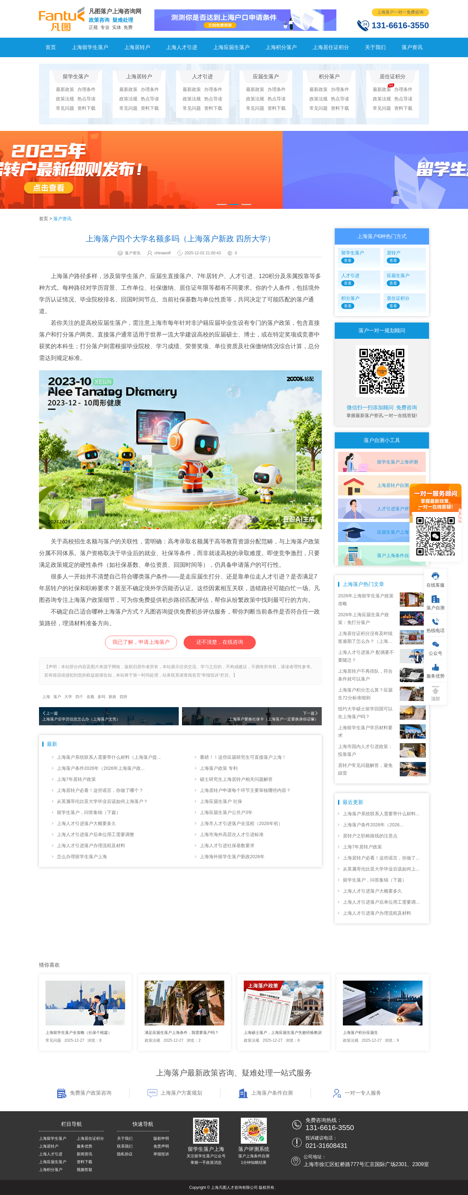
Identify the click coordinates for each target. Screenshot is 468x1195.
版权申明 (161, 1138)
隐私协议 (125, 1154)
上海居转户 (137, 47)
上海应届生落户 (231, 47)
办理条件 (86, 89)
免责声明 (161, 1146)
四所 (123, 696)
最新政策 (65, 89)
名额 (90, 696)
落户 (57, 696)
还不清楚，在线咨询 (219, 642)
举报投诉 (161, 1154)
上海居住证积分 (331, 47)
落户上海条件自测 (395, 555)
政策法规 (65, 98)
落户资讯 (412, 47)
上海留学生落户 (90, 47)
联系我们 (125, 1146)
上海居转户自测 (393, 485)
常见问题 (65, 108)
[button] (222, 204)
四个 (79, 696)
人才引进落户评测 (395, 508)
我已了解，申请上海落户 (141, 642)
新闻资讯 (84, 1154)
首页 (51, 47)
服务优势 (84, 1146)
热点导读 (86, 98)
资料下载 (86, 108)
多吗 (101, 696)
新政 (112, 696)
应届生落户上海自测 (397, 532)
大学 (68, 696)
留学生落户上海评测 (397, 461)
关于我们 (375, 47)
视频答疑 (84, 1169)
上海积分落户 (281, 47)
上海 (46, 696)
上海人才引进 (181, 47)
